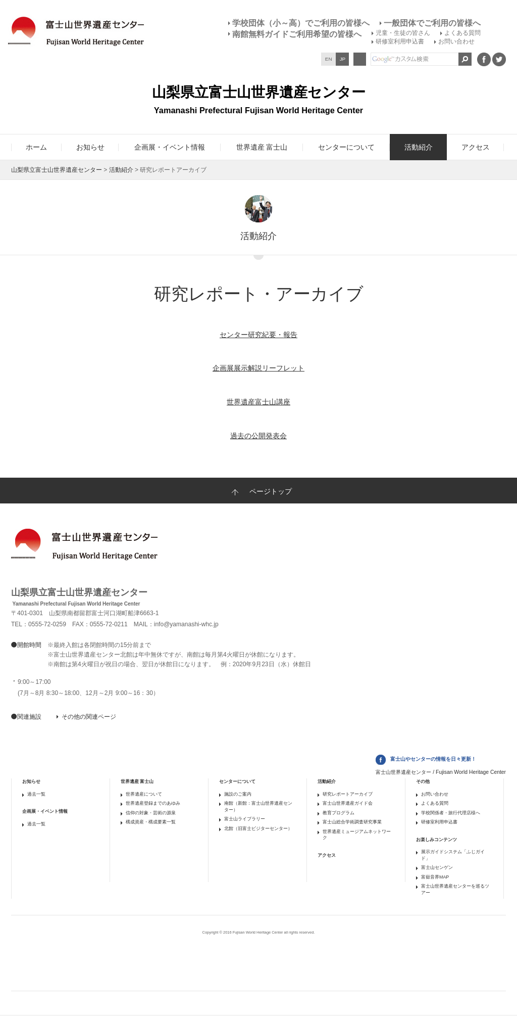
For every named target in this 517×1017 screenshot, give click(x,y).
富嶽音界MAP (435, 877)
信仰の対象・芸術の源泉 (151, 812)
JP (343, 59)
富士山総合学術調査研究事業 (352, 821)
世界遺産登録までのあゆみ (153, 803)
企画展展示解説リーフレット (258, 368)
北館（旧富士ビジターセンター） (258, 828)
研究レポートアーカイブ (348, 794)
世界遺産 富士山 (137, 781)
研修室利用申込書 (400, 41)
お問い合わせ (456, 41)
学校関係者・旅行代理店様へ (450, 812)
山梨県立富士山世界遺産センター (56, 169)
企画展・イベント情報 (45, 811)
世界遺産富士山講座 (258, 402)
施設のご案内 (237, 794)
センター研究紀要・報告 (258, 335)
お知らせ (31, 781)
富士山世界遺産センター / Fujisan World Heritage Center (441, 772)
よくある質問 (462, 32)
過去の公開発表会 (258, 436)
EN (328, 59)
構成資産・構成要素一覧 (151, 821)
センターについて (237, 781)
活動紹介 (121, 169)
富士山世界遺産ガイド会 (348, 803)
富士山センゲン (437, 867)
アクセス (327, 855)
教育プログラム (338, 812)
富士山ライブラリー (244, 818)
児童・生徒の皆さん (403, 32)
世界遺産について (144, 794)
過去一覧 (36, 794)
